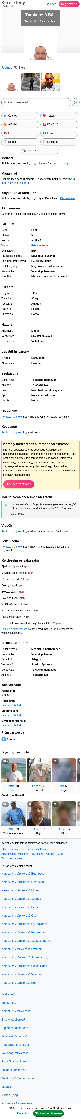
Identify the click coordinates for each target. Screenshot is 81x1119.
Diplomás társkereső (14, 1028)
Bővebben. (24, 1113)
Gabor (36, 829)
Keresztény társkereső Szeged (21, 898)
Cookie (50, 853)
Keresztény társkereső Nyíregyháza (24, 924)
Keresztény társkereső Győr (19, 915)
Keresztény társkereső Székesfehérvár (26, 940)
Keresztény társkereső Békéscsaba (24, 966)
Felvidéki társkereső (14, 1036)
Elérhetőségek (9, 849)
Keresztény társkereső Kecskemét (23, 932)
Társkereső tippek (11, 858)
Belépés (51, 4)
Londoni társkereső (13, 1070)
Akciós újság (9, 1095)
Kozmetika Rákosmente (16, 1103)
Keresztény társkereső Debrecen (22, 882)
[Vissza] (7, 774)
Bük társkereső (40, 245)
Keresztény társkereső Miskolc (21, 890)
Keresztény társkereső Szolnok (21, 949)
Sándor (36, 785)
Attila (11, 785)
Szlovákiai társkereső (15, 1061)
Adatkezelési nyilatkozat (15, 853)
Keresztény (13, 4)
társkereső (8, 994)
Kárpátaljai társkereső (15, 1044)
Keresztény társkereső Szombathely (24, 957)
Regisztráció (69, 4)
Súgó (60, 853)
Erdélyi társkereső (13, 1019)
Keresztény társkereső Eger (19, 982)
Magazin (6, 1086)
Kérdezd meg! (60, 163)
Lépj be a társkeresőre (14, 629)
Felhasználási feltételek (34, 849)
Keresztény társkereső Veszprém (22, 974)
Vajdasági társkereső (15, 1053)
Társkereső (8, 1002)
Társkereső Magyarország (18, 1078)
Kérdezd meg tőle (11, 416)
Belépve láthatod (11, 705)
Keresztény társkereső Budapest (22, 873)
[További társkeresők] (74, 774)
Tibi (61, 785)
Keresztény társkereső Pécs (19, 907)
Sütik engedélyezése (48, 1113)
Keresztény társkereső (15, 1011)
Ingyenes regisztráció (18, 484)
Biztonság (37, 853)
